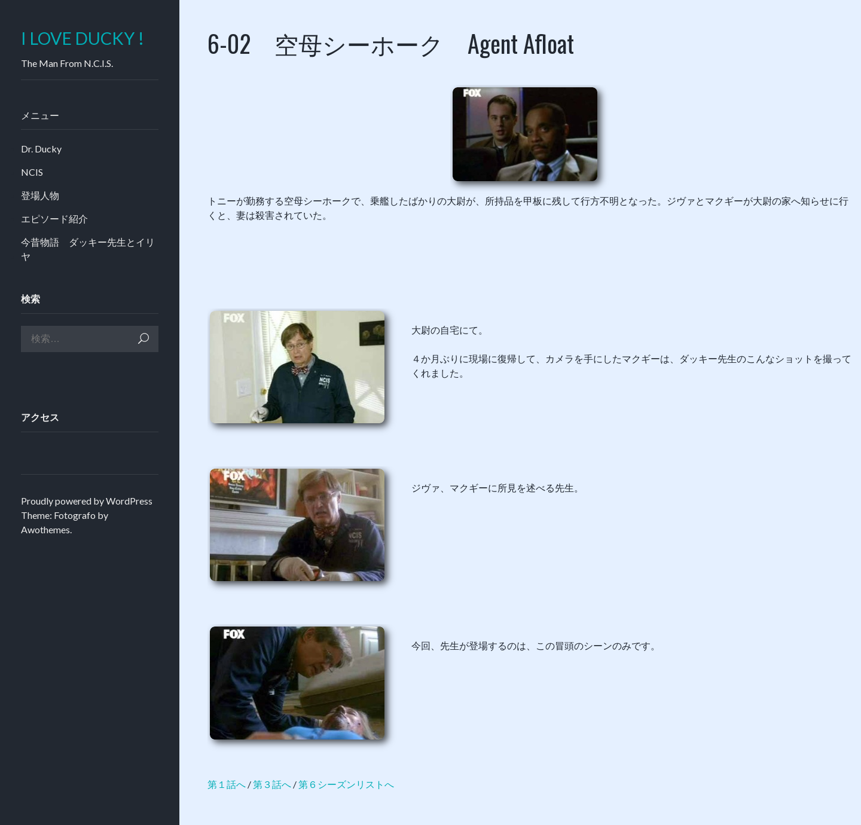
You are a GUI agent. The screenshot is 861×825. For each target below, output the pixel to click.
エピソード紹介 (54, 218)
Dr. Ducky (41, 148)
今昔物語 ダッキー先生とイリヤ (88, 249)
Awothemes (45, 529)
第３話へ (272, 784)
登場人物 (40, 195)
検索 (143, 339)
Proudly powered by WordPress (86, 500)
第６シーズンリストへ (346, 784)
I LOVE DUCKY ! (82, 38)
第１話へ (226, 784)
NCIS (32, 172)
